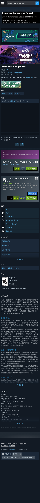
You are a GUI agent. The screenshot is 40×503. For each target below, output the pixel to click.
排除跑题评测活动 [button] (8, 459)
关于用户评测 (5, 447)
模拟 (3, 94)
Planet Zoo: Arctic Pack (24, 186)
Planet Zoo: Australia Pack (28, 188)
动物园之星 (29, 79)
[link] (20, 170)
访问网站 (6, 247)
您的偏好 (12, 447)
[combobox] (21, 3)
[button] (20, 102)
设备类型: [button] (20, 465)
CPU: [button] (3, 465)
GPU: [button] (11, 465)
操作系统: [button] (26, 462)
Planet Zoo (17, 184)
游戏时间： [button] (22, 459)
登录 (8, 141)
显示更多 (12, 191)
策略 (16, 94)
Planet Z (5, 191)
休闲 (10, 94)
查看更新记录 (6, 251)
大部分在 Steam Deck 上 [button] (10, 462)
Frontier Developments (14, 71)
